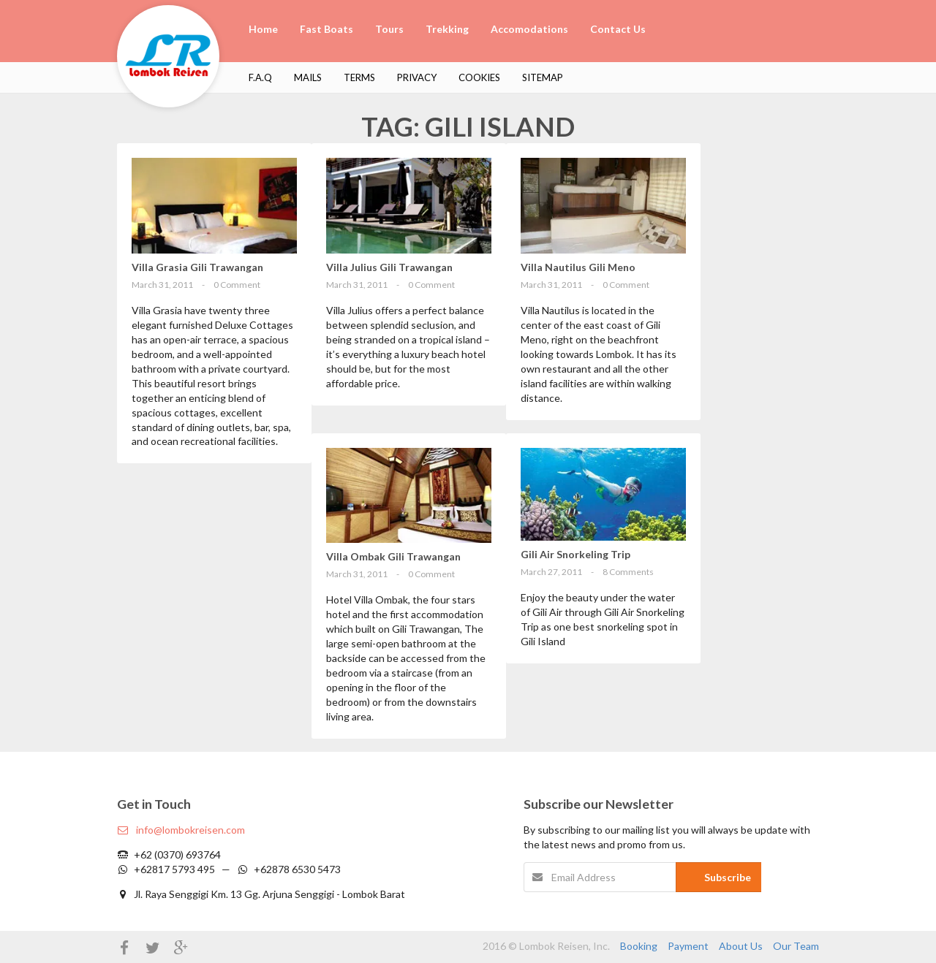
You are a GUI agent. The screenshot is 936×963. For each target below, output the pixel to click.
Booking (638, 946)
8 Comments (628, 571)
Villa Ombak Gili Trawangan (393, 556)
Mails (308, 77)
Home (263, 29)
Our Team (796, 946)
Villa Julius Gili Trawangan (389, 267)
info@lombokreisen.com (181, 829)
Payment (688, 946)
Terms (359, 77)
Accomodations (529, 29)
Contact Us (618, 29)
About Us (741, 946)
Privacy (417, 77)
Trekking (447, 29)
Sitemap (542, 77)
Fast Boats (326, 29)
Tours (389, 29)
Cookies (479, 77)
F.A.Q (260, 77)
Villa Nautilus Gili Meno (578, 267)
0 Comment (237, 284)
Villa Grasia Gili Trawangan (197, 267)
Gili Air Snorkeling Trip (575, 554)
